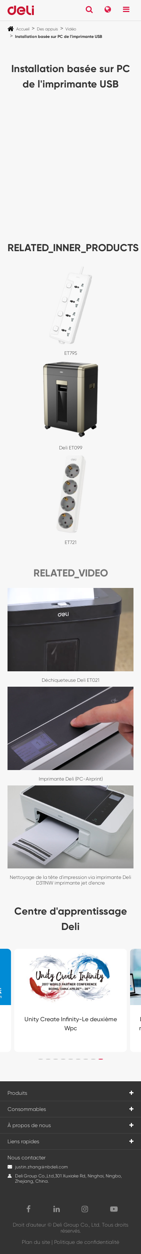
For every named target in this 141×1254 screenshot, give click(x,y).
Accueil (22, 29)
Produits (17, 1093)
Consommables (27, 1109)
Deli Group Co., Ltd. (76, 1225)
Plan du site (36, 1242)
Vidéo (70, 29)
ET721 (70, 542)
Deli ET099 (70, 448)
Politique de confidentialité (86, 1242)
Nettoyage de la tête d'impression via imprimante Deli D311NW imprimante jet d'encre (70, 880)
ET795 (70, 353)
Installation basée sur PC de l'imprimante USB (58, 36)
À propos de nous (29, 1125)
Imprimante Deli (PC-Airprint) (71, 779)
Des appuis (47, 29)
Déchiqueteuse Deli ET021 (70, 680)
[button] (40, 1059)
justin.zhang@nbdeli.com (41, 1167)
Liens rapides (23, 1141)
